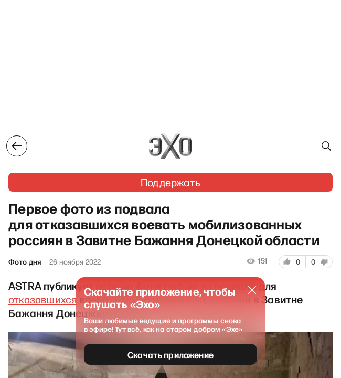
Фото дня (24, 262)
